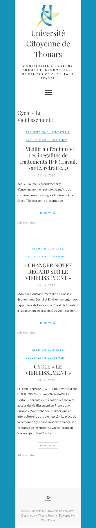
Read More (48, 212)
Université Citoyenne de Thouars (48, 43)
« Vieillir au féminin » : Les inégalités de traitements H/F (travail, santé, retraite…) (48, 158)
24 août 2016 (46, 175)
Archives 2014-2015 (47, 248)
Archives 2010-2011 (47, 349)
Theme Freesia (47, 515)
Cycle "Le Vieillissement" (46, 140)
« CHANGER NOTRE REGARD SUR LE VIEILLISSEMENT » (48, 271)
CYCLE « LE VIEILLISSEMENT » (48, 369)
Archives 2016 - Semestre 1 (47, 132)
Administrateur (26, 222)
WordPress (48, 520)
